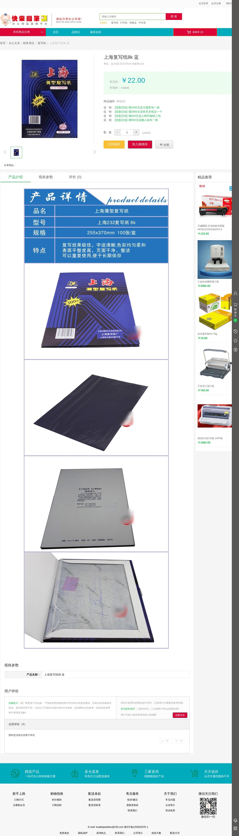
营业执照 (170, 810)
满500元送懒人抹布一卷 (143, 120)
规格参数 (46, 177)
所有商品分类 (28, 31)
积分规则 (57, 799)
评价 (75, 177)
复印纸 (114, 22)
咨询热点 (101, 833)
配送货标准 (95, 805)
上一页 (165, 741)
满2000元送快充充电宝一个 (145, 111)
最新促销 (95, 32)
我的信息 (232, 3)
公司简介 (138, 833)
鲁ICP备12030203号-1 (136, 827)
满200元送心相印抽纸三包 (144, 115)
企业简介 (170, 805)
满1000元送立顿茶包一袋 (144, 107)
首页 (56, 32)
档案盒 (133, 22)
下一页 (179, 741)
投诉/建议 (132, 799)
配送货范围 (95, 799)
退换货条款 (132, 805)
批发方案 (156, 833)
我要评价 (180, 715)
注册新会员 (19, 805)
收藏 (164, 144)
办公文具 (14, 43)
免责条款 (64, 833)
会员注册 (216, 3)
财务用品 (28, 43)
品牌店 (76, 32)
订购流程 (57, 805)
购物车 (195, 32)
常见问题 (170, 799)
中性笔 (142, 22)
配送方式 (175, 833)
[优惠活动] (121, 107)
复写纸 (42, 43)
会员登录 (203, 3)
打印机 (123, 22)
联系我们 (132, 810)
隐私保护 (83, 833)
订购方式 (19, 799)
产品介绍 (15, 177)
